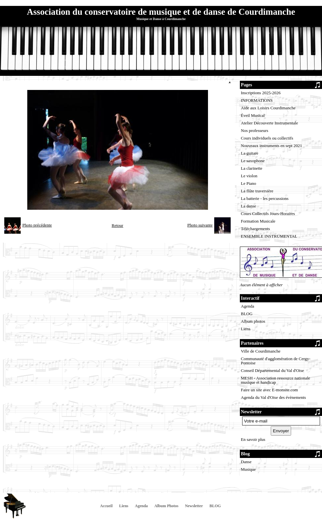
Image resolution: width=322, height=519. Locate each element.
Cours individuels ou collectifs (267, 138)
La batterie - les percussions (264, 198)
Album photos (253, 321)
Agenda (247, 306)
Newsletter (194, 506)
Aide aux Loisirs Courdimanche (268, 107)
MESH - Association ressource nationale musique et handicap (275, 380)
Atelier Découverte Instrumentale (269, 122)
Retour (117, 225)
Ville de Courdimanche (261, 351)
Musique (248, 469)
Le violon (249, 175)
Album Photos (166, 506)
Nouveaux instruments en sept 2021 (271, 145)
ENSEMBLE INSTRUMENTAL (269, 236)
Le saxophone (253, 160)
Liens (245, 328)
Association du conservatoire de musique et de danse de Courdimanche (161, 12)
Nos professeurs (254, 130)
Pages (246, 84)
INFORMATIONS (257, 100)
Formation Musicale (258, 221)
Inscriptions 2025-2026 (261, 92)
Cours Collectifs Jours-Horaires (268, 213)
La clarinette (251, 168)
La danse (248, 206)
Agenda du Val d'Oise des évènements (273, 397)
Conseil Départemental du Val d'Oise (272, 370)
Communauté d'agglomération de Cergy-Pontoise (275, 360)
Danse (246, 461)
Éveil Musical (253, 115)
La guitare (249, 153)
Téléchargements (255, 228)
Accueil (106, 506)
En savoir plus (253, 439)
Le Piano (248, 183)
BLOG (246, 313)
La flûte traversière (257, 190)
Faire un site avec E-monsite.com (269, 389)
